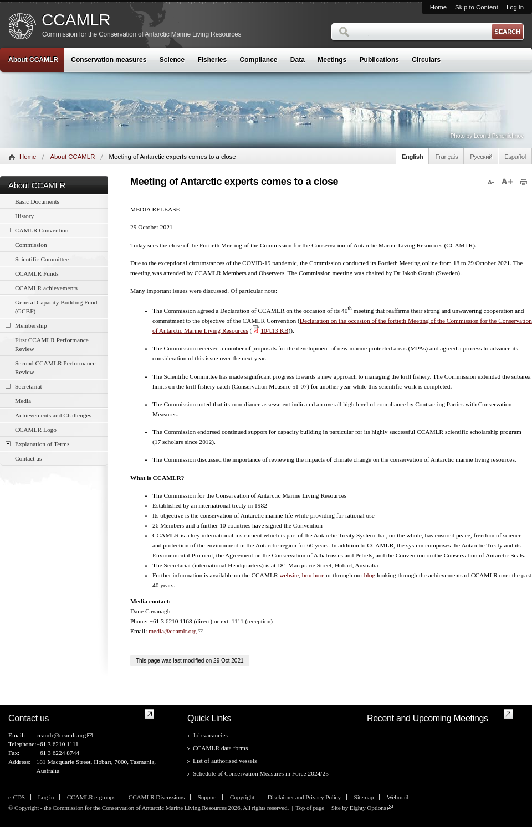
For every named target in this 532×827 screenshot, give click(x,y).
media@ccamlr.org (173, 631)
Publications (379, 60)
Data (297, 60)
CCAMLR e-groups (91, 797)
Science (172, 60)
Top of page (309, 807)
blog (369, 575)
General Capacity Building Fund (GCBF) (56, 306)
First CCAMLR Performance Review (52, 344)
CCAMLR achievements (46, 288)
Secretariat (24, 386)
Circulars (426, 60)
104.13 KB (270, 330)
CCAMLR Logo (36, 429)
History (24, 216)
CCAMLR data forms (220, 748)
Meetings (332, 60)
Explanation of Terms (37, 444)
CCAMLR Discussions (157, 797)
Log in (515, 7)
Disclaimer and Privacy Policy (304, 797)
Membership (26, 325)
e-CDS (16, 797)
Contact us (28, 458)
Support (207, 797)
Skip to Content (476, 7)
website (289, 575)
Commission (31, 244)
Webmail (397, 797)
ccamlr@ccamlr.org (61, 735)
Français (446, 156)
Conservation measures (108, 60)
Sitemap (364, 797)
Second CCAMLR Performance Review (55, 367)
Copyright (242, 797)
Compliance (259, 60)
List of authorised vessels (225, 760)
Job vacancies (210, 735)
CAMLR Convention (37, 230)
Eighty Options (368, 807)
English (412, 156)
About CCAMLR (33, 60)
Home (438, 7)
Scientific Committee (42, 259)
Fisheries (212, 60)
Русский (481, 156)
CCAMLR (76, 20)
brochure (313, 575)
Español (515, 156)
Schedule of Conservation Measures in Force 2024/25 (261, 773)
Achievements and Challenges (53, 415)
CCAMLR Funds (37, 273)
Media (23, 400)
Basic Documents (37, 201)
